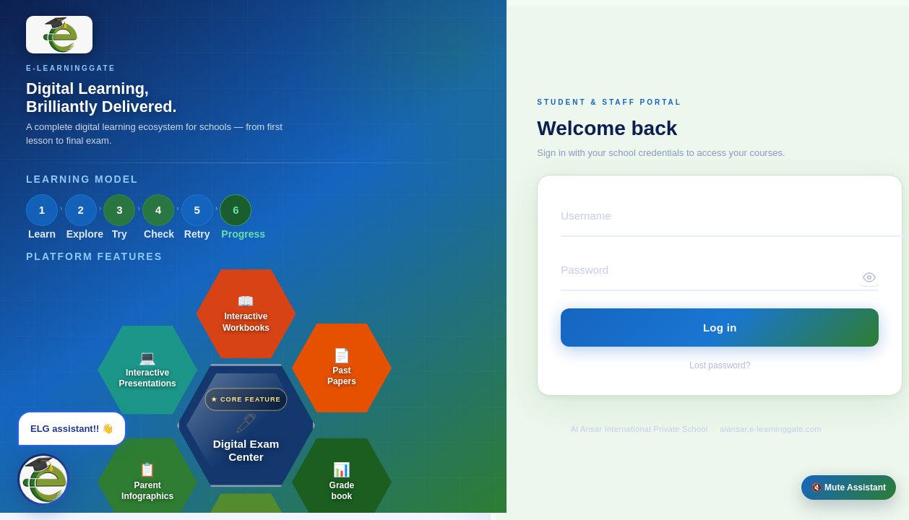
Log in (720, 327)
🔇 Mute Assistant (848, 487)
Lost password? (719, 365)
